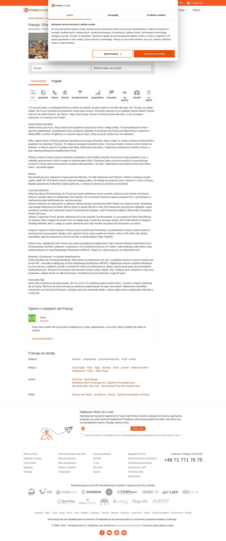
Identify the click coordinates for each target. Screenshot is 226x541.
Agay (97, 367)
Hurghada (38, 513)
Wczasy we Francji (82, 394)
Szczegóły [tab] (113, 15)
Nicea (116, 367)
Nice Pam (77, 379)
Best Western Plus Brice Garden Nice (120, 386)
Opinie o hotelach (67, 467)
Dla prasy (98, 467)
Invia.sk (128, 525)
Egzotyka (28, 467)
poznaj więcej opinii (42, 338)
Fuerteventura (177, 513)
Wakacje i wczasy (33, 458)
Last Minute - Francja (104, 394)
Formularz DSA (135, 471)
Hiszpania (94, 513)
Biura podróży (31, 454)
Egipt (47, 513)
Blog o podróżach (67, 463)
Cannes (125, 367)
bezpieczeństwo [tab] (80, 94)
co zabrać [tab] (149, 95)
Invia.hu (137, 525)
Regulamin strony (137, 454)
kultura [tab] (54, 94)
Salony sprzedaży (102, 454)
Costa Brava (136, 513)
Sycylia (147, 513)
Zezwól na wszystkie (154, 54)
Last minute (30, 463)
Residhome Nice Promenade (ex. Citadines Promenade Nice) (103, 382)
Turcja (54, 513)
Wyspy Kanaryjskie (160, 513)
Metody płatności (67, 458)
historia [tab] (65, 94)
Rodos (69, 513)
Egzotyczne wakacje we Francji (133, 394)
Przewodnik (47, 29)
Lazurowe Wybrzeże (108, 359)
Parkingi (28, 471)
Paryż (90, 367)
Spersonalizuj (113, 54)
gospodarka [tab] (98, 94)
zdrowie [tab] (137, 94)
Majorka (114, 513)
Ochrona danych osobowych (142, 458)
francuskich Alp (81, 283)
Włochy (188, 513)
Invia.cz (119, 525)
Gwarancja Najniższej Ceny (72, 454)
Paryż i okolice (128, 359)
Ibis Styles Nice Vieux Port (85, 386)
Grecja (62, 513)
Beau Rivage (91, 379)
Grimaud (106, 367)
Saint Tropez (102, 371)
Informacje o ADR (137, 467)
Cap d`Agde (78, 367)
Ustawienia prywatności (140, 463)
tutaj (150, 39)
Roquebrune (78, 371)
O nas (96, 463)
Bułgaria (84, 513)
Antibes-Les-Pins (139, 367)
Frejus (90, 371)
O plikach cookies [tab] (156, 15)
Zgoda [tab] (69, 15)
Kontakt (97, 458)
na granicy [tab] (125, 95)
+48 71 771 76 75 (183, 460)
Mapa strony (134, 476)
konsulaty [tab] (111, 94)
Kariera (96, 471)
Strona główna (34, 29)
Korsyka (76, 359)
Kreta (76, 513)
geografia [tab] (43, 94)
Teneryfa (105, 513)
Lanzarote (124, 513)
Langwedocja (89, 359)
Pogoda (57, 81)
